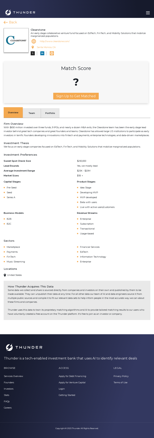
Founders (9, 382)
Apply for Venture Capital (72, 382)
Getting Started (67, 395)
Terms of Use (120, 382)
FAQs (7, 401)
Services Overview (13, 376)
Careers (8, 407)
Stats (6, 395)
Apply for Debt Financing (72, 376)
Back (13, 22)
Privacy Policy (121, 376)
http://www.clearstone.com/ (55, 41)
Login (62, 388)
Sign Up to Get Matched (76, 96)
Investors (8, 388)
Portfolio (50, 113)
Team (31, 113)
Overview (13, 112)
